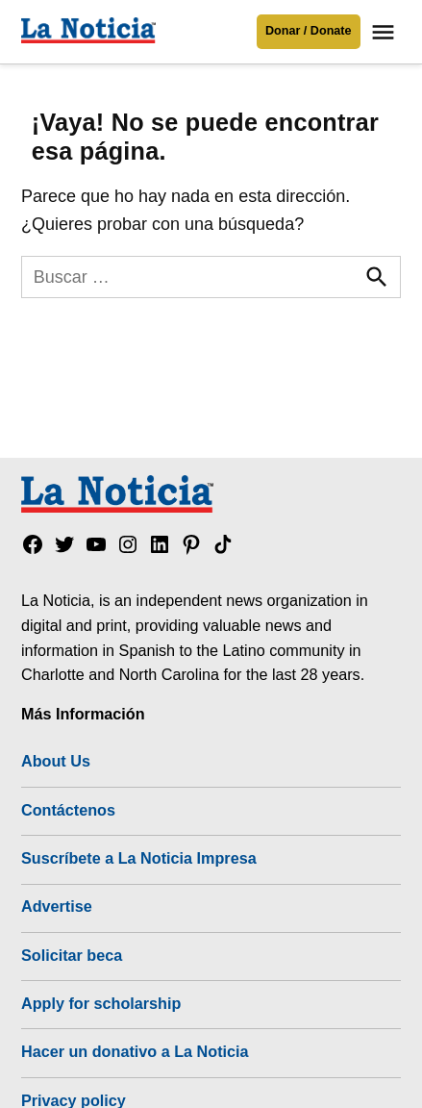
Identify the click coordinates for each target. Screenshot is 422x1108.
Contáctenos (68, 809)
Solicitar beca (71, 955)
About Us (55, 760)
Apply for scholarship (101, 1003)
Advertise (56, 906)
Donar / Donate (308, 31)
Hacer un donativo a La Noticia (135, 1051)
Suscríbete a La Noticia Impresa (139, 858)
